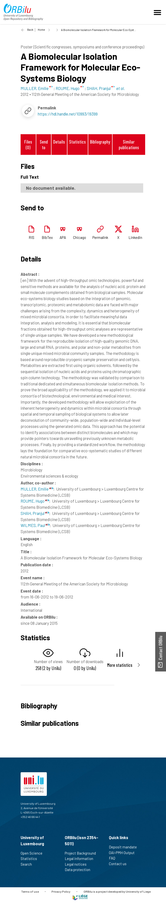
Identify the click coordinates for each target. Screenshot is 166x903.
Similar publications (129, 144)
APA (63, 237)
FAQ (114, 858)
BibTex (47, 237)
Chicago (79, 237)
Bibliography (100, 142)
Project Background (82, 853)
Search (28, 864)
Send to (44, 144)
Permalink (100, 237)
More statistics (119, 665)
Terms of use (30, 891)
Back (30, 29)
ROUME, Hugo (35, 500)
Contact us (120, 863)
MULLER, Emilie (37, 488)
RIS (31, 237)
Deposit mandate (125, 847)
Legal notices (78, 864)
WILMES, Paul (35, 525)
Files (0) (28, 144)
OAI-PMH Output (124, 852)
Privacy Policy (60, 891)
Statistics (77, 142)
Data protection (79, 869)
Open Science (34, 853)
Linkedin (135, 237)
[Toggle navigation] (158, 12)
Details (59, 142)
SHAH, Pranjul (35, 513)
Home (41, 29)
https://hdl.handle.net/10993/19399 (68, 113)
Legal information (81, 858)
